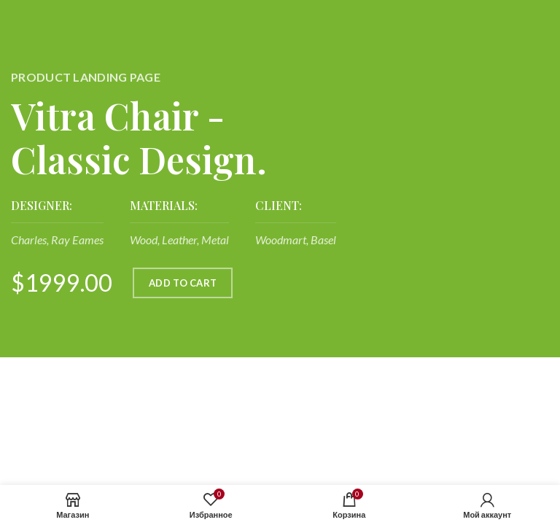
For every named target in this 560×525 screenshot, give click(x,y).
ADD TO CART (183, 283)
